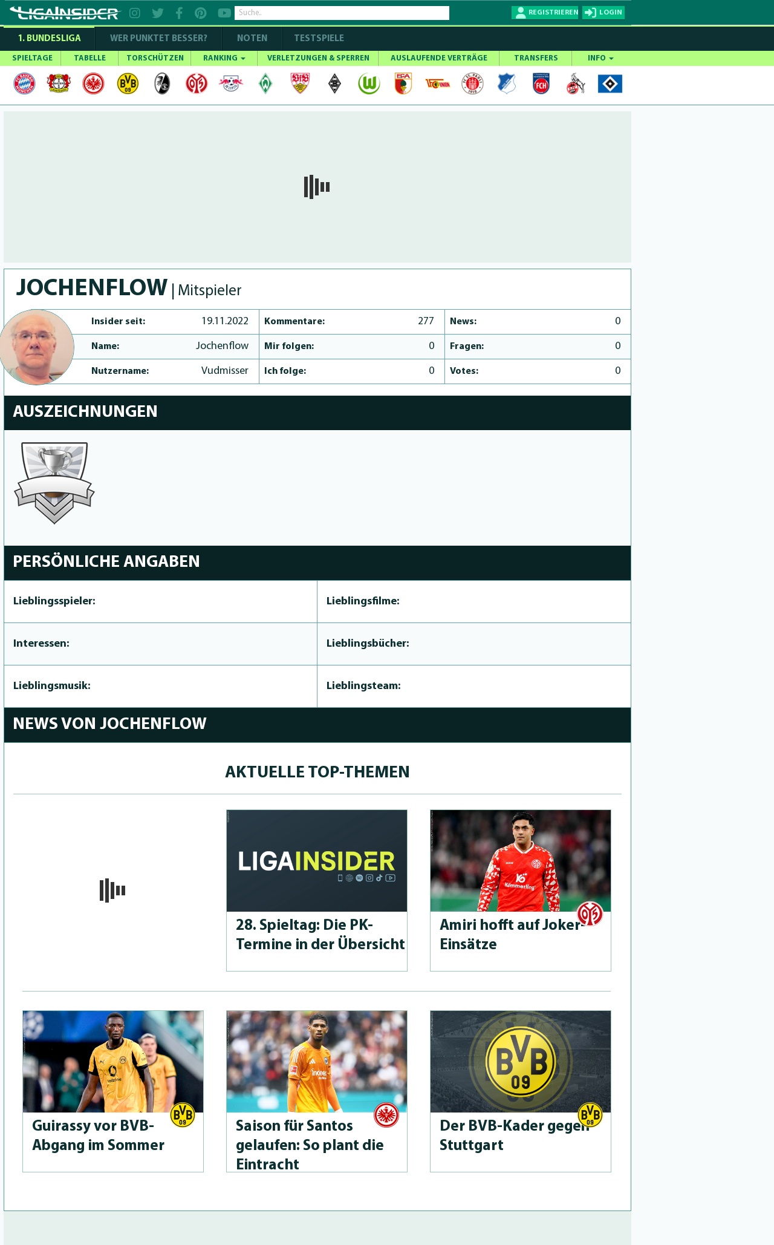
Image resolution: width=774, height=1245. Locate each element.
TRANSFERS (536, 58)
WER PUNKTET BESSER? (158, 39)
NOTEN (252, 39)
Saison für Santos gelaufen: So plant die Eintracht (310, 1146)
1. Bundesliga (49, 39)
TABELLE (90, 58)
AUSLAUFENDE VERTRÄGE (439, 58)
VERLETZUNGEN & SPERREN (318, 58)
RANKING (224, 58)
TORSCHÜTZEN (155, 58)
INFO (601, 58)
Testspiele (318, 39)
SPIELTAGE (32, 58)
